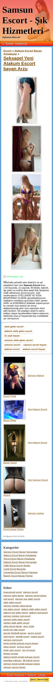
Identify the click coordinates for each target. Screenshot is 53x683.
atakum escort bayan (34, 349)
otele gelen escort (13, 326)
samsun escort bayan (34, 345)
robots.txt (32, 675)
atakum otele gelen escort (18, 331)
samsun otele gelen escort (18, 340)
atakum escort (12, 349)
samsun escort (12, 345)
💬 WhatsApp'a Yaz (13, 276)
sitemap (41, 675)
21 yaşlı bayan (12, 336)
